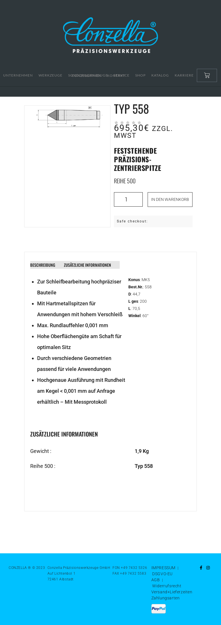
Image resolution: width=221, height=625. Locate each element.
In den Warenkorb (170, 199)
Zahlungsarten (165, 598)
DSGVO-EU (162, 573)
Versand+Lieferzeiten (172, 592)
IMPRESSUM (163, 567)
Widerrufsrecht (166, 586)
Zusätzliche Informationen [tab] (87, 265)
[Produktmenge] (128, 199)
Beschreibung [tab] (42, 265)
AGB (155, 580)
